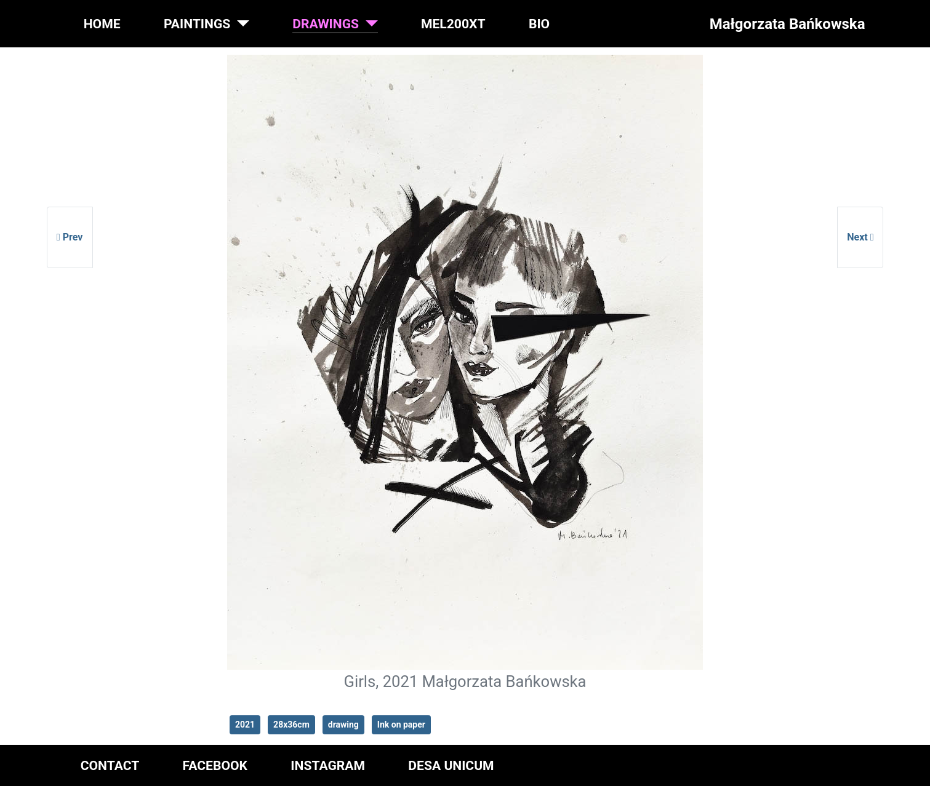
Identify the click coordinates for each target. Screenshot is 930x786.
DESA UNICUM (451, 765)
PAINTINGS (197, 23)
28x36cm (291, 724)
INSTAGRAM (328, 765)
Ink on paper (401, 724)
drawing (343, 724)
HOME (102, 23)
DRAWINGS (325, 23)
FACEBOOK (215, 765)
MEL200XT (453, 23)
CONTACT (110, 765)
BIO (539, 23)
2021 (245, 724)
